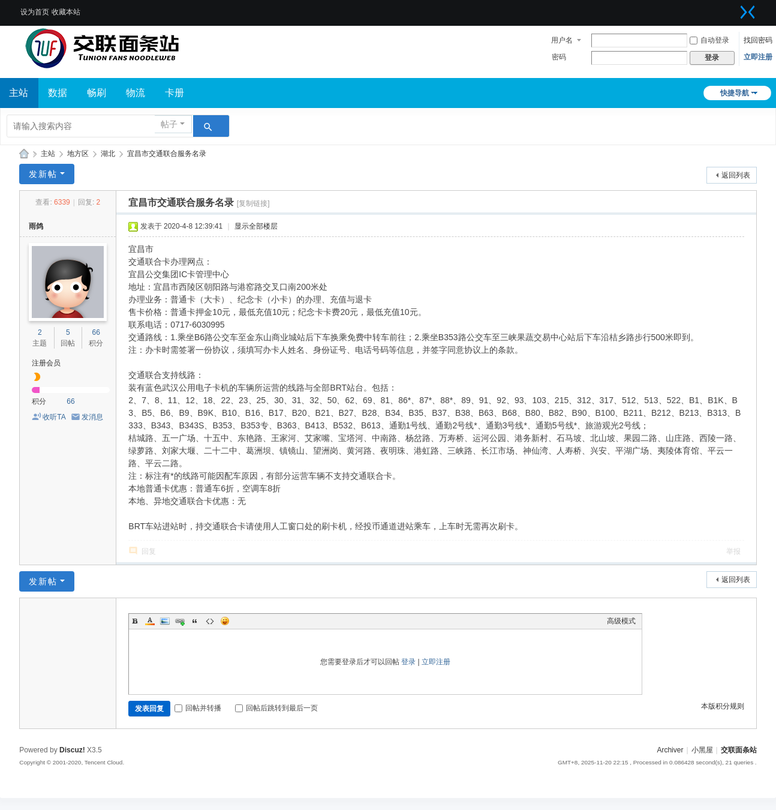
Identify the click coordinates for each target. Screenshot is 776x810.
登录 (408, 662)
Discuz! (72, 750)
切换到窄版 (748, 12)
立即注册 (758, 57)
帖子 (169, 124)
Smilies (225, 621)
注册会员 (46, 363)
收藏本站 (66, 12)
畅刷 (96, 93)
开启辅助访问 (733, 8)
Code (210, 621)
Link (180, 621)
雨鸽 (36, 226)
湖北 (108, 153)
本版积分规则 (722, 706)
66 (96, 332)
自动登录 (709, 40)
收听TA (54, 417)
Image (165, 621)
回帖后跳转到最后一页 (276, 708)
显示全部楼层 (256, 226)
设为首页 (34, 12)
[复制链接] (253, 203)
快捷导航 (734, 93)
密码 (559, 57)
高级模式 (621, 621)
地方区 (78, 153)
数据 (57, 93)
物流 (135, 93)
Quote (195, 621)
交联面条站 (24, 154)
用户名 (562, 40)
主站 (48, 153)
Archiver (670, 750)
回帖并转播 (198, 708)
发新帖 (43, 174)
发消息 (92, 417)
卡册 (174, 93)
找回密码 (758, 40)
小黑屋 (702, 750)
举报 (733, 551)
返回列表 (735, 175)
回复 (149, 551)
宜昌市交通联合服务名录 (166, 153)
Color (150, 621)
